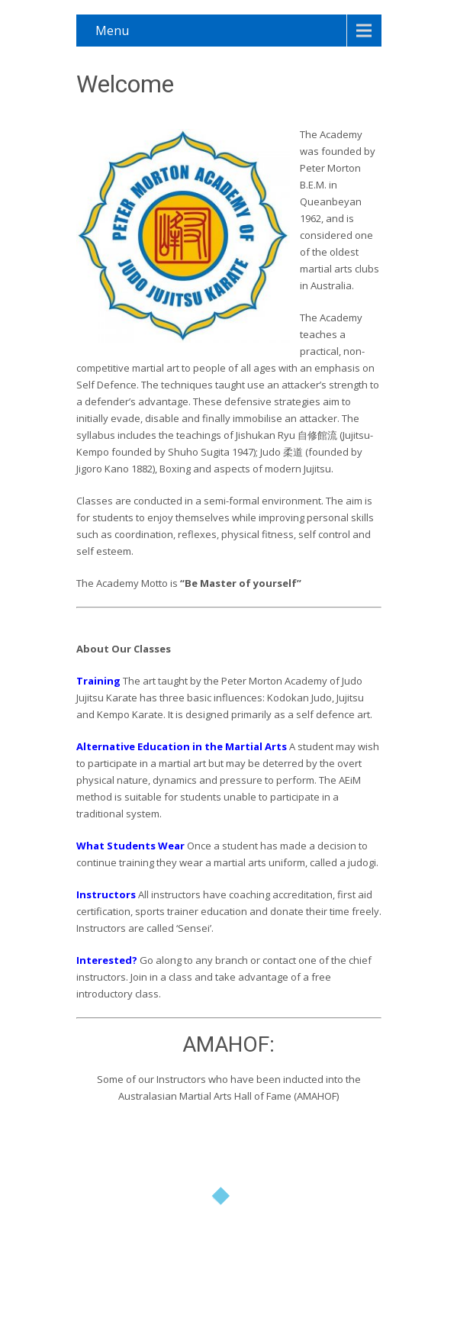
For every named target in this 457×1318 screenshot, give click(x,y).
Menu (112, 30)
